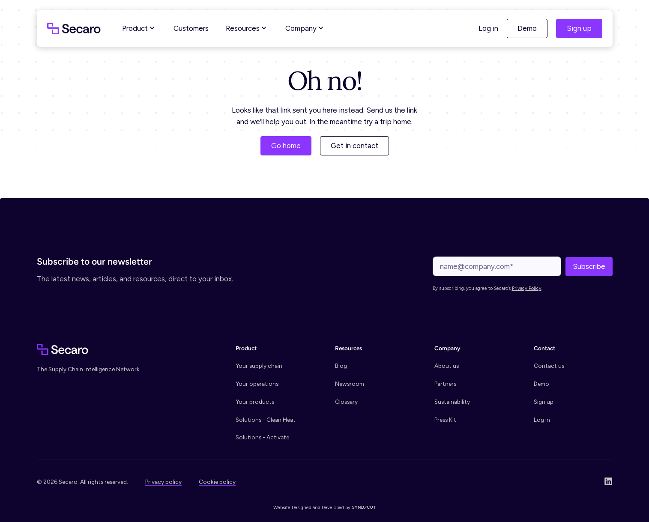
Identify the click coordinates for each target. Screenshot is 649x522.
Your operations (257, 383)
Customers (191, 28)
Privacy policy (163, 481)
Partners (445, 383)
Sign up (579, 28)
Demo (527, 28)
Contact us (549, 365)
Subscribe (589, 266)
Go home (286, 145)
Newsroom (349, 383)
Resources (247, 28)
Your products (255, 401)
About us (446, 365)
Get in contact (354, 145)
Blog (341, 365)
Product (139, 28)
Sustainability (452, 401)
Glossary (346, 401)
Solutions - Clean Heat (266, 419)
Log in (488, 28)
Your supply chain (259, 365)
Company (305, 28)
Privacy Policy (526, 288)
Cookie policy (217, 481)
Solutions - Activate (262, 437)
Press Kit (445, 419)
